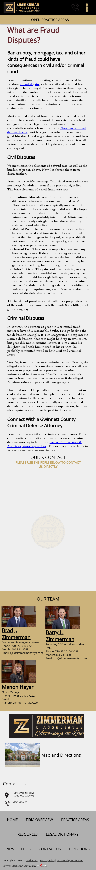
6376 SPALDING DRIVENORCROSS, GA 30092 (18, 795)
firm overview (39, 819)
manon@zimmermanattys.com (21, 702)
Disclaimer (32, 860)
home (12, 819)
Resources (28, 834)
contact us (50, 848)
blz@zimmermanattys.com (70, 658)
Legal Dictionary (62, 834)
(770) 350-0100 (16, 803)
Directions (79, 848)
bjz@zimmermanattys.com (26, 653)
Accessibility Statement (70, 860)
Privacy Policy (47, 860)
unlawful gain (29, 84)
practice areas (75, 819)
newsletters (18, 848)
